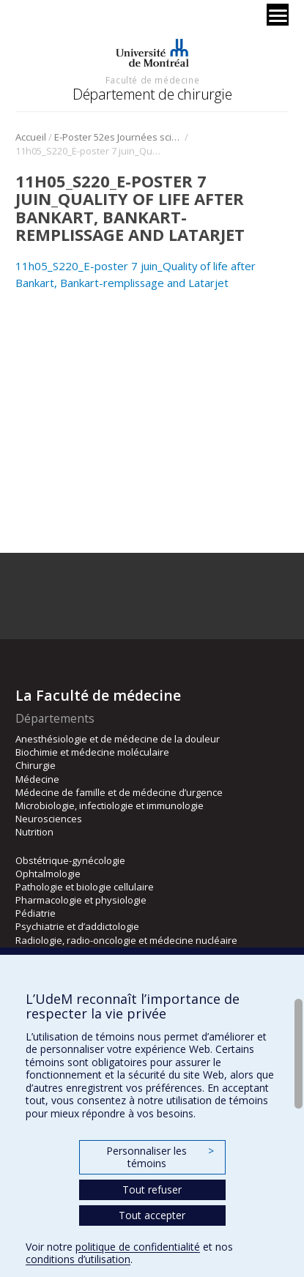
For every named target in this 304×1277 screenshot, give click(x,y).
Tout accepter (152, 1215)
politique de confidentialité (137, 1247)
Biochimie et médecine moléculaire (92, 752)
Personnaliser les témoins (159, 1157)
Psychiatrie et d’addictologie (77, 926)
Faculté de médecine (152, 80)
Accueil (30, 137)
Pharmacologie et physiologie (81, 899)
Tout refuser (152, 1189)
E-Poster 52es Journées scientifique (118, 137)
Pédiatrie (35, 913)
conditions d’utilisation (78, 1259)
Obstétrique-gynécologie (70, 860)
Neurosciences (48, 818)
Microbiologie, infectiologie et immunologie (109, 805)
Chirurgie (35, 765)
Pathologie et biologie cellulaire (84, 886)
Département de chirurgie (152, 94)
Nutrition (34, 831)
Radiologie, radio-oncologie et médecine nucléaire (126, 940)
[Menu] (278, 15)
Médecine (37, 779)
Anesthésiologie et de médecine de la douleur (117, 738)
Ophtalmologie (48, 873)
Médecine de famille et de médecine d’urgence (119, 792)
